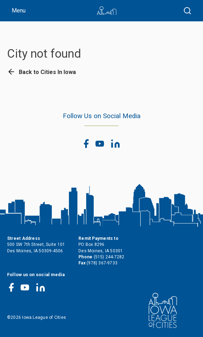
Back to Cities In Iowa (41, 72)
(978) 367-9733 (102, 262)
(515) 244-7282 (109, 256)
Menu (19, 10)
